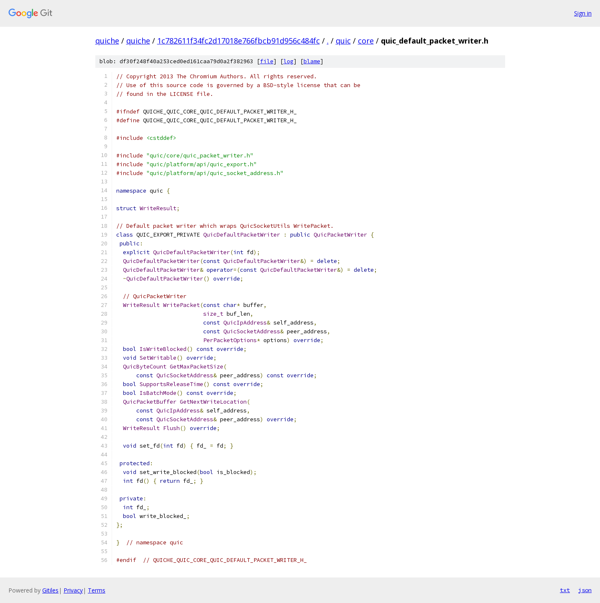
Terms (96, 590)
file (266, 61)
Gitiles (50, 590)
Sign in (583, 13)
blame (312, 61)
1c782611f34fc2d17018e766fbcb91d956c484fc (238, 41)
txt (565, 590)
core (366, 41)
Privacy (73, 590)
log (288, 61)
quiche (107, 41)
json (585, 590)
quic (343, 41)
